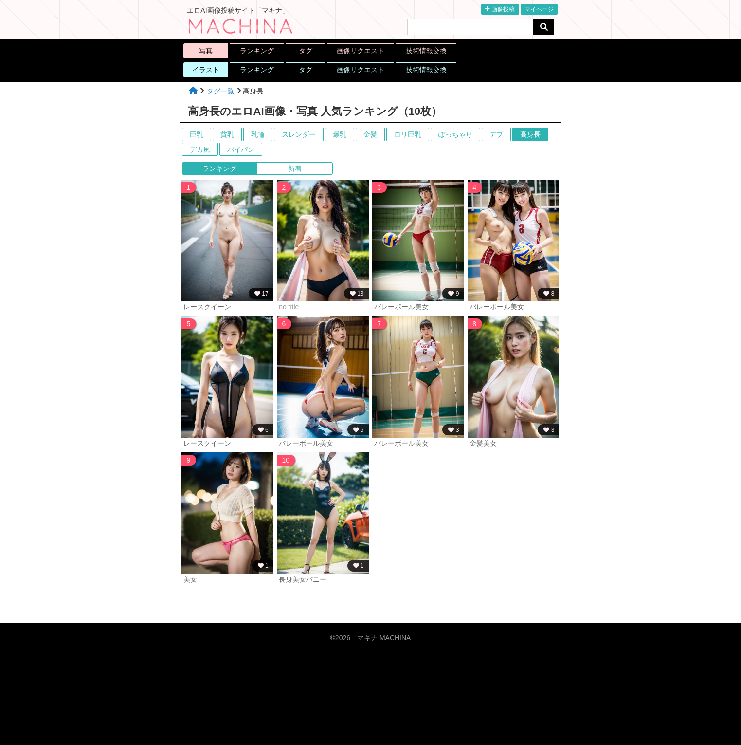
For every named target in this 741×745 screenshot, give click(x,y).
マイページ (539, 9)
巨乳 (196, 134)
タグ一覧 (220, 91)
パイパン (240, 149)
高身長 (530, 134)
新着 (295, 168)
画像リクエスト (360, 51)
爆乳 (339, 134)
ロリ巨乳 (407, 134)
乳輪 (258, 134)
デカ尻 (200, 149)
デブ (496, 134)
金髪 (370, 134)
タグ (305, 51)
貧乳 (227, 134)
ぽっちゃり (455, 134)
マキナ (384, 638)
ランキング (257, 51)
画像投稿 (500, 9)
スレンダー (299, 134)
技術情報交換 (426, 51)
